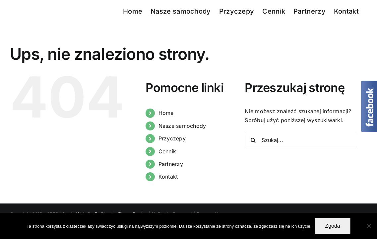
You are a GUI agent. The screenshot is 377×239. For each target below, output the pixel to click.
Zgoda (332, 226)
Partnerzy (170, 164)
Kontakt (168, 176)
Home (166, 113)
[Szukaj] (253, 140)
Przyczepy (172, 138)
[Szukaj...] (301, 140)
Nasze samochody (182, 125)
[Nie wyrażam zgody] (368, 225)
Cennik (167, 151)
